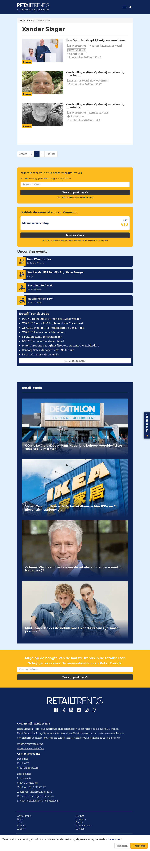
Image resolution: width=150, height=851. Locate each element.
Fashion (93, 46)
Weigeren (122, 845)
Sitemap (79, 828)
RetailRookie (77, 50)
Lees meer (114, 839)
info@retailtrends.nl (41, 791)
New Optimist (77, 46)
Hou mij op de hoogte (75, 192)
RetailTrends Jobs (75, 360)
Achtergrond (24, 815)
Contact (21, 825)
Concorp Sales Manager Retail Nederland (48, 350)
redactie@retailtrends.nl (41, 796)
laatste (51, 153)
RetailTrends (27, 20)
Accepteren (139, 845)
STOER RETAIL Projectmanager (42, 336)
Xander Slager (111, 46)
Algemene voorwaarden (30, 748)
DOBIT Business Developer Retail (43, 341)
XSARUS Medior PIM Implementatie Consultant (53, 327)
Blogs (20, 819)
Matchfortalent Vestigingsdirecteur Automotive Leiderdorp (60, 345)
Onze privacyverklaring (30, 743)
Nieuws (79, 815)
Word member (75, 235)
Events (79, 822)
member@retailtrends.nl (45, 800)
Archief (21, 828)
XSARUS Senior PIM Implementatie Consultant (52, 323)
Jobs (19, 822)
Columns (80, 819)
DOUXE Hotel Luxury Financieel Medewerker (51, 318)
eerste (23, 153)
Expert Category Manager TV (40, 354)
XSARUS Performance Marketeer (43, 332)
